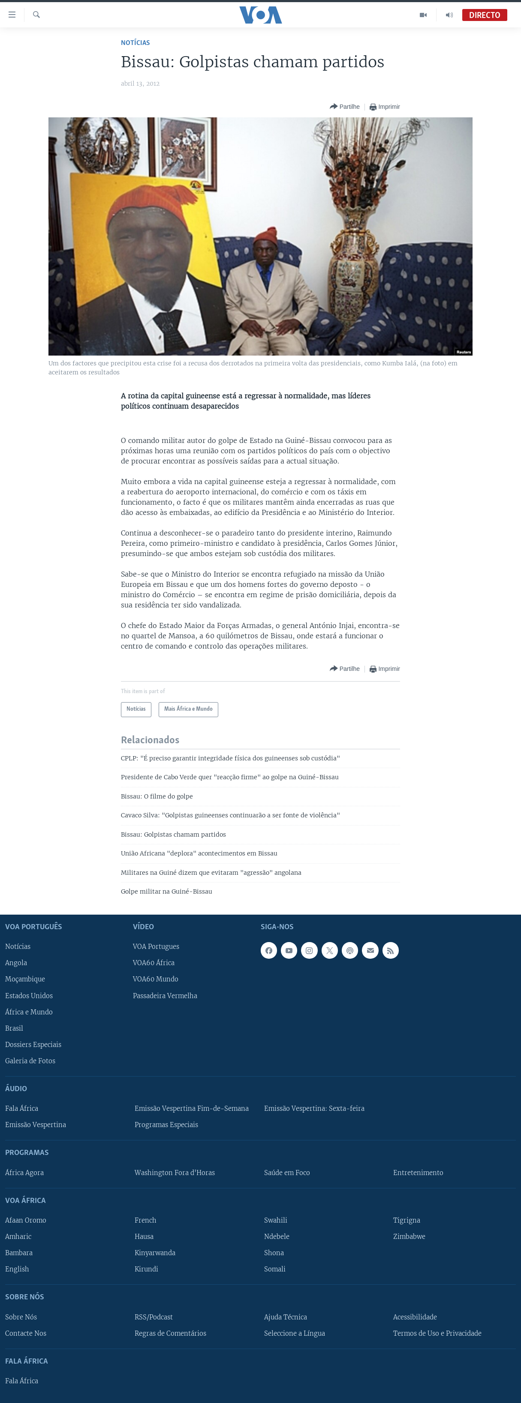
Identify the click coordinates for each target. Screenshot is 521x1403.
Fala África (21, 1109)
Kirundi (146, 1270)
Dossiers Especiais (33, 1045)
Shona (274, 1253)
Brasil (14, 1028)
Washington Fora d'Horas (175, 1173)
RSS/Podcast (154, 1317)
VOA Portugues (156, 947)
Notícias (135, 43)
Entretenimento (418, 1173)
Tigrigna (406, 1220)
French (146, 1220)
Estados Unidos (29, 996)
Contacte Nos (25, 1333)
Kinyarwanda (155, 1253)
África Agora (24, 1173)
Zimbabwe (409, 1237)
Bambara (19, 1253)
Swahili (275, 1220)
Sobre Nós (21, 1317)
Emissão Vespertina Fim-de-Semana (192, 1109)
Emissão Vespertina (35, 1125)
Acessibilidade (415, 1317)
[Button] (345, 107)
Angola (16, 963)
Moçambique (25, 980)
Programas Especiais (166, 1125)
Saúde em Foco (287, 1173)
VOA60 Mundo (155, 980)
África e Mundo (29, 1012)
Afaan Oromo (25, 1220)
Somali (275, 1270)
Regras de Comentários (170, 1333)
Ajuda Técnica (285, 1317)
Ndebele (276, 1237)
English (17, 1270)
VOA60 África (154, 963)
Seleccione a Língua (294, 1333)
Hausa (144, 1237)
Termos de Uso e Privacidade (437, 1333)
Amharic (18, 1237)
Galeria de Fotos (30, 1061)
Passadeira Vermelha (165, 996)
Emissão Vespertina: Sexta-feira (314, 1109)
